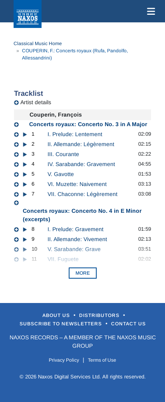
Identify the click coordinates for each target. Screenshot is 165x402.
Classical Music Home (38, 43)
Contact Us (128, 324)
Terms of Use (102, 360)
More (83, 273)
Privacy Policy (64, 360)
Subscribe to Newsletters (61, 324)
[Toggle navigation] (149, 11)
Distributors (100, 315)
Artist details (35, 102)
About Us (57, 315)
